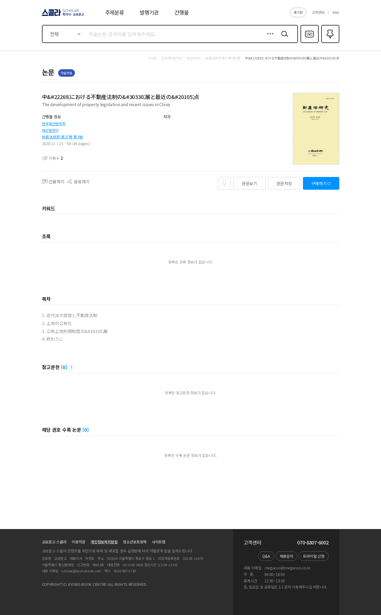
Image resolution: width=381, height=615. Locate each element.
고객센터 (318, 12)
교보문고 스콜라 (54, 541)
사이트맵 (158, 541)
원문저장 (284, 183)
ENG (336, 12)
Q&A (266, 556)
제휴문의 (286, 556)
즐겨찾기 (329, 42)
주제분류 (114, 12)
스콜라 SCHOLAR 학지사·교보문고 (62, 15)
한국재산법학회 (54, 123)
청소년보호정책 (135, 541)
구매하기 (319, 183)
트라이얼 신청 (313, 556)
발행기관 (149, 12)
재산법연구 (50, 130)
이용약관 (78, 541)
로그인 (298, 12)
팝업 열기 (71, 367)
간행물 (181, 12)
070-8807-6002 (312, 542)
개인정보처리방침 (104, 541)
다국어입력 (309, 42)
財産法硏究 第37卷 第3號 (62, 137)
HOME (152, 58)
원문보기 (249, 183)
